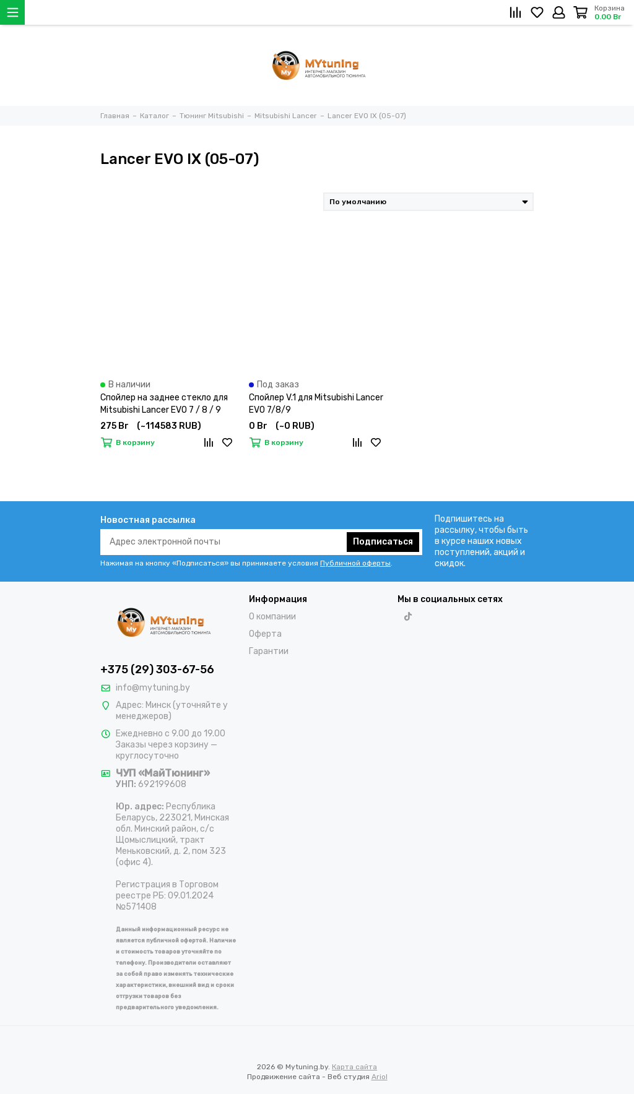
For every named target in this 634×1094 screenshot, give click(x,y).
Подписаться (383, 541)
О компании (272, 616)
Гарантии (269, 651)
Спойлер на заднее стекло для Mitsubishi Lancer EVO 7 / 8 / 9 (164, 403)
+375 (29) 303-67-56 (157, 669)
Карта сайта (354, 1066)
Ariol (379, 1076)
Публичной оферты (355, 563)
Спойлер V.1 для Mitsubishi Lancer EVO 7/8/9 (316, 403)
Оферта (265, 634)
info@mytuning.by (153, 688)
